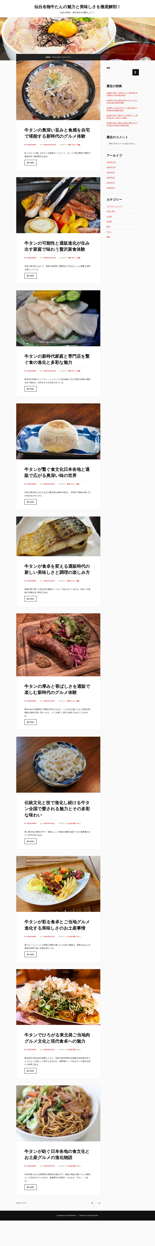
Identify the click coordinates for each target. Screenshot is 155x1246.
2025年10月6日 (49, 599)
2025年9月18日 (49, 1080)
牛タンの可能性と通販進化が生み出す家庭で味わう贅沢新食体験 (57, 255)
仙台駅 (109, 221)
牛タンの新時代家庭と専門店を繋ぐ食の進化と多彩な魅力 (57, 371)
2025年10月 (111, 167)
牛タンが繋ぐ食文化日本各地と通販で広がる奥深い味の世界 (57, 484)
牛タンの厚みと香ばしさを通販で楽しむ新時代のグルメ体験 (58, 707)
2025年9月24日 (49, 842)
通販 (78, 151)
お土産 (69, 842)
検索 (108, 68)
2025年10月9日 (49, 496)
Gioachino (31, 151)
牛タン (74, 151)
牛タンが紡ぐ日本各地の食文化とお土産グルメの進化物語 (57, 1185)
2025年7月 (111, 183)
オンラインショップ (114, 206)
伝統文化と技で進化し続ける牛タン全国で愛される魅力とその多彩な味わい (58, 826)
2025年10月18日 (49, 151)
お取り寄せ (111, 211)
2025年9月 (111, 172)
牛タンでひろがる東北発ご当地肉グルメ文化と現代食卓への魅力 (58, 1065)
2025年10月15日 (49, 270)
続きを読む (30, 169)
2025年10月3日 (49, 719)
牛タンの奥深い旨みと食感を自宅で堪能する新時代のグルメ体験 (57, 135)
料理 (69, 151)
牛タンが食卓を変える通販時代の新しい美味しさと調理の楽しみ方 (58, 584)
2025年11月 (111, 162)
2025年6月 (111, 188)
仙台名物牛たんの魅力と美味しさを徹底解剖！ (77, 6)
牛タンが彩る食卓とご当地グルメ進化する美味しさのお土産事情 (58, 946)
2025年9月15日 (49, 1197)
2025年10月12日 (49, 383)
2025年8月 (111, 177)
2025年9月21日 (49, 961)
